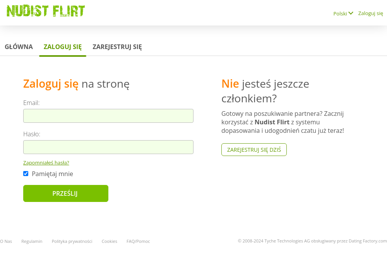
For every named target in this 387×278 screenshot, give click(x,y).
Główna (19, 46)
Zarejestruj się (117, 46)
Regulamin (31, 241)
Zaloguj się (370, 13)
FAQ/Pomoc (138, 241)
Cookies (109, 241)
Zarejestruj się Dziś (254, 149)
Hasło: (31, 134)
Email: (31, 102)
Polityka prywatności (72, 241)
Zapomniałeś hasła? (46, 162)
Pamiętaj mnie (48, 174)
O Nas (6, 241)
